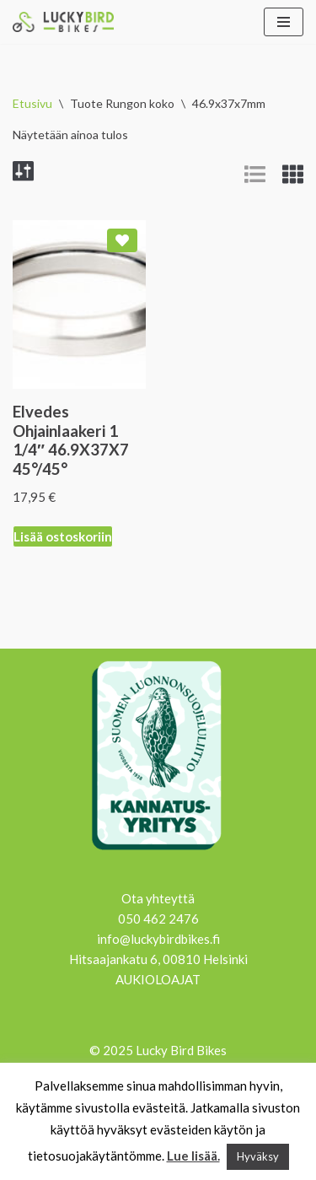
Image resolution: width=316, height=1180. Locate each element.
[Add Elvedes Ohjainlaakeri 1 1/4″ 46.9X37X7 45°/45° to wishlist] (122, 240)
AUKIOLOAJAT (158, 979)
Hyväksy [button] (258, 1156)
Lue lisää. (193, 1155)
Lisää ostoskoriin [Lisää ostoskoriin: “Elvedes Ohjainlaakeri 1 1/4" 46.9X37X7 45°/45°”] (62, 536)
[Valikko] (283, 22)
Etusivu (32, 103)
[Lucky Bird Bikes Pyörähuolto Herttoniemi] (63, 22)
